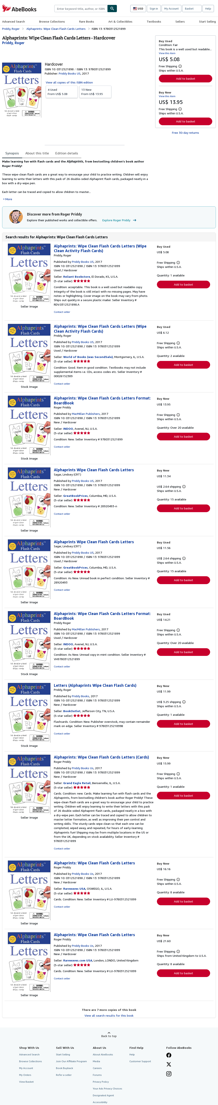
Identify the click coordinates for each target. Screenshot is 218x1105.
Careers (97, 1068)
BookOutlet (71, 711)
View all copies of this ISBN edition (69, 82)
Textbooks (154, 21)
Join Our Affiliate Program (71, 1061)
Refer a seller (64, 1074)
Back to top (109, 1036)
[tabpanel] (77, 180)
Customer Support (140, 1061)
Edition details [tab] (66, 153)
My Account (171, 8)
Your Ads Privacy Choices (107, 1088)
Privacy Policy (101, 1081)
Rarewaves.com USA (77, 960)
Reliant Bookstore (76, 276)
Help (208, 8)
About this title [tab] (37, 153)
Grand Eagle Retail (77, 783)
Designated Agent (103, 1095)
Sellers (180, 21)
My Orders (25, 1074)
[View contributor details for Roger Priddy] (13, 43)
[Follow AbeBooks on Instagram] (168, 1074)
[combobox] (80, 8)
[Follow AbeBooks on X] (168, 1065)
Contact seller (62, 311)
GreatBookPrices (75, 495)
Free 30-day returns (185, 132)
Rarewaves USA (74, 888)
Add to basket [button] (185, 78)
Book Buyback (64, 1068)
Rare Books (86, 21)
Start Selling (207, 21)
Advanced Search (13, 21)
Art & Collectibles (120, 21)
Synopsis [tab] (12, 153)
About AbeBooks (103, 1054)
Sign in (154, 8)
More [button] (8, 199)
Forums (97, 1074)
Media (96, 1061)
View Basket (26, 1081)
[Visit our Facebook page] (168, 1056)
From (62, 92)
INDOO (68, 428)
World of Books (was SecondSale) (88, 357)
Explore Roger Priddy (119, 220)
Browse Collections (52, 21)
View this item (167, 53)
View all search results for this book (109, 1015)
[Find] (112, 8)
